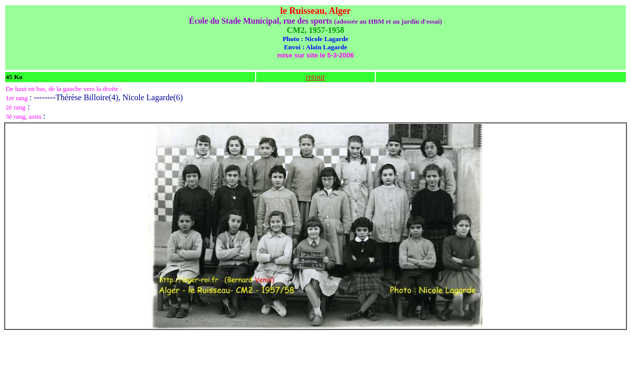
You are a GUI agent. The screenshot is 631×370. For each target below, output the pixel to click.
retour (315, 76)
